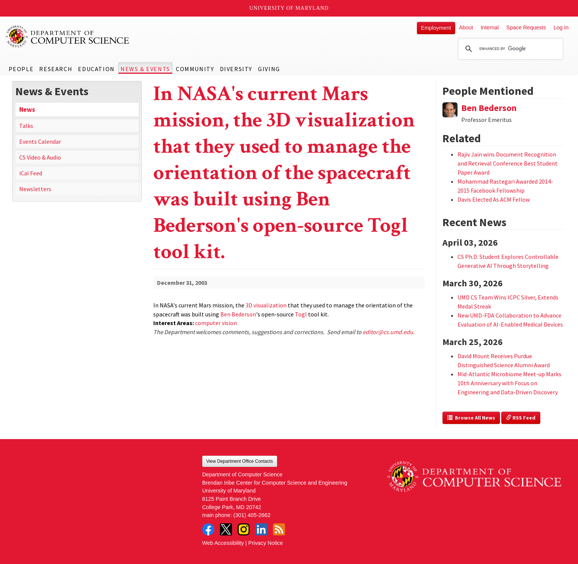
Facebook (208, 529)
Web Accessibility (223, 543)
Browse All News (471, 417)
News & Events (145, 69)
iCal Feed (30, 173)
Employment (436, 28)
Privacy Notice (265, 543)
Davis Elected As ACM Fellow (494, 199)
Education (96, 69)
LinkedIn (261, 529)
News (27, 109)
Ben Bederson (238, 314)
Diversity (236, 69)
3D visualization (266, 305)
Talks (26, 125)
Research (55, 69)
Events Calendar (40, 141)
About (466, 27)
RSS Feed (520, 417)
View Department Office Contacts (239, 461)
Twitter (226, 529)
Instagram (244, 529)
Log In (561, 27)
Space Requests (526, 27)
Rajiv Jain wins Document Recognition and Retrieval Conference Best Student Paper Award (508, 163)
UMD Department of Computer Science (68, 36)
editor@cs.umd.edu (388, 332)
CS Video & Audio (40, 157)
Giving (269, 69)
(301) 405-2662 (251, 515)
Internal (489, 27)
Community (195, 69)
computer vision (216, 323)
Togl (301, 314)
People (21, 69)
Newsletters (35, 189)
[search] (509, 49)
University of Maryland (289, 8)
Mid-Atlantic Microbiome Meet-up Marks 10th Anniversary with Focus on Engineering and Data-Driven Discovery (509, 383)
